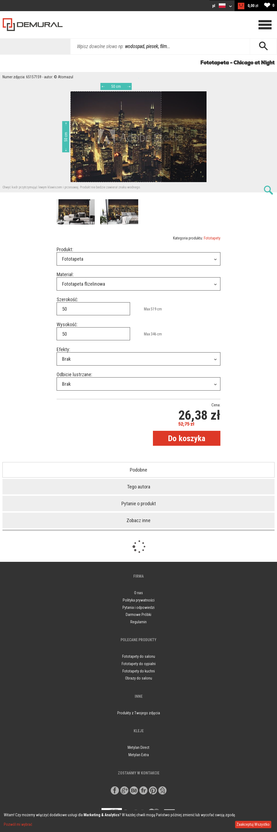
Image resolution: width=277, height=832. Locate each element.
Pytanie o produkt (138, 503)
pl (222, 5)
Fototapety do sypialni (139, 664)
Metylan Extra (138, 755)
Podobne (138, 470)
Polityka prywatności (139, 600)
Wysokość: (67, 324)
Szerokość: (67, 299)
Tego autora (138, 487)
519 (153, 309)
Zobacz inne (138, 520)
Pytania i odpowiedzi (138, 607)
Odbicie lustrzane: (74, 374)
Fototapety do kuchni (138, 671)
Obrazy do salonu (138, 678)
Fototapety (212, 238)
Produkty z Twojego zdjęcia (138, 713)
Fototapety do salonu (138, 656)
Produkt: (65, 249)
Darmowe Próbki (138, 614)
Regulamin (138, 622)
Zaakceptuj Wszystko (253, 824)
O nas (138, 593)
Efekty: (63, 349)
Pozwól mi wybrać (18, 824)
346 (153, 334)
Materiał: (65, 274)
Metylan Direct (138, 747)
